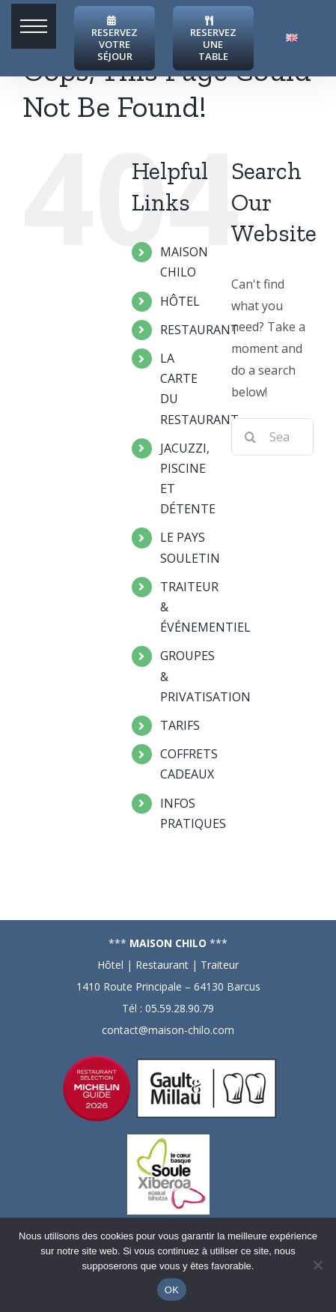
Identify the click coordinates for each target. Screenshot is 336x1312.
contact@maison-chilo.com (168, 1030)
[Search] (250, 437)
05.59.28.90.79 (179, 1008)
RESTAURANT (199, 329)
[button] (33, 26)
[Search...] (272, 437)
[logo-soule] (168, 1140)
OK (172, 1290)
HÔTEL (180, 301)
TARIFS (180, 725)
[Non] (317, 1264)
